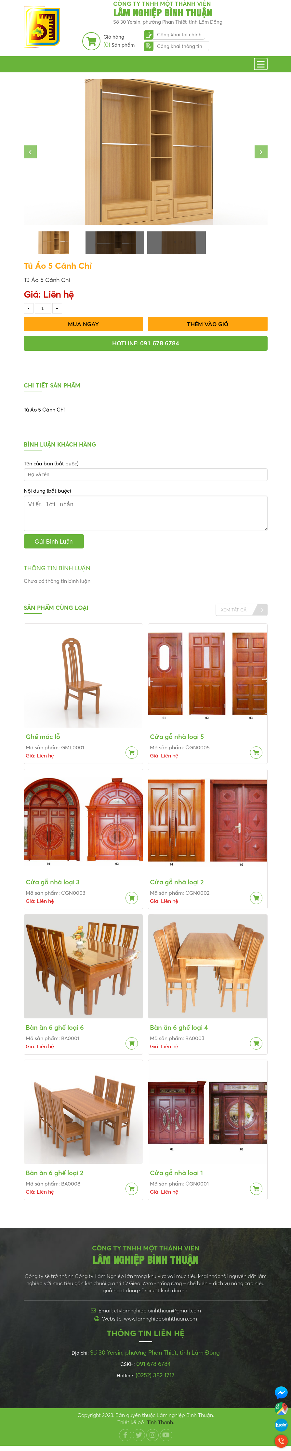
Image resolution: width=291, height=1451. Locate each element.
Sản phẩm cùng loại (56, 613)
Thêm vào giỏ (207, 324)
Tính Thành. (160, 1427)
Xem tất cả (233, 615)
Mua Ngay (83, 324)
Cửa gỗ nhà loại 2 (177, 887)
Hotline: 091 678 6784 (145, 343)
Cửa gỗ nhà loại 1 (176, 1178)
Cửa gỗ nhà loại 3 (53, 887)
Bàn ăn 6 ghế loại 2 (55, 1178)
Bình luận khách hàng (60, 444)
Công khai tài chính (179, 34)
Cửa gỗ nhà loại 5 (177, 742)
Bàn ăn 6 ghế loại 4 (179, 1032)
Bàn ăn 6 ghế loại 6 (55, 1032)
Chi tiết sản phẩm (52, 385)
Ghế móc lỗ (43, 742)
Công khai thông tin (179, 46)
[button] (30, 151)
